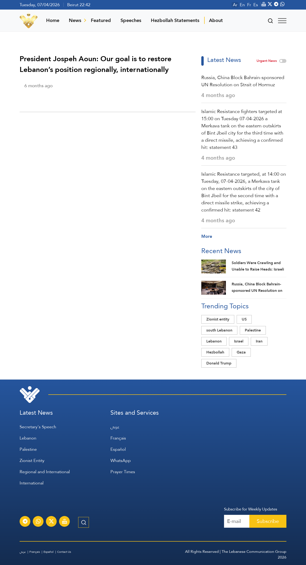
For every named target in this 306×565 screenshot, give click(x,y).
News (75, 20)
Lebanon (214, 341)
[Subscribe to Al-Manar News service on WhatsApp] (38, 522)
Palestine (253, 330)
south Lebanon (219, 330)
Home (52, 20)
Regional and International (45, 472)
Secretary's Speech (38, 427)
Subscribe (268, 521)
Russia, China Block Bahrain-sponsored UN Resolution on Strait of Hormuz (242, 81)
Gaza (241, 352)
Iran (259, 341)
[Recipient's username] (237, 521)
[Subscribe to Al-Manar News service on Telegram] (25, 522)
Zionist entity (217, 319)
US (244, 319)
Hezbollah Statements (175, 20)
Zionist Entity (32, 460)
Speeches (130, 20)
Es (255, 4)
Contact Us (64, 551)
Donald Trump (218, 363)
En (242, 4)
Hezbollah (215, 352)
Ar (235, 4)
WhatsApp (120, 460)
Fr (249, 4)
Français (118, 438)
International (32, 483)
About (216, 20)
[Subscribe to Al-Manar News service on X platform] (51, 522)
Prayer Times (122, 472)
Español (118, 449)
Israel (238, 341)
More (206, 236)
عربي (114, 427)
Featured (101, 20)
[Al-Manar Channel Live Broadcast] (64, 522)
